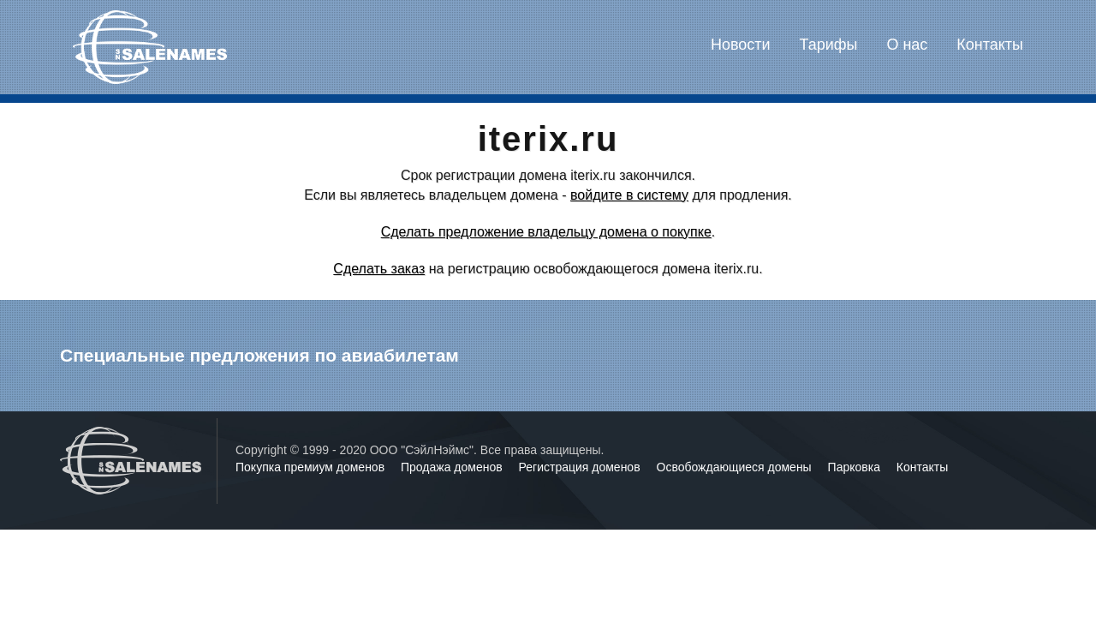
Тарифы (829, 44)
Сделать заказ (379, 268)
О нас (906, 44)
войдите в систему (629, 195)
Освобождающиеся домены (736, 467)
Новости (741, 44)
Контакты (989, 44)
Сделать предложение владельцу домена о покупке (546, 232)
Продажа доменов (453, 467)
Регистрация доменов (581, 467)
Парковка (856, 467)
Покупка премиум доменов (311, 467)
